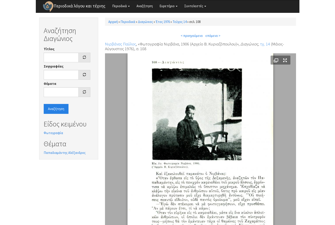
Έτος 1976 (163, 22)
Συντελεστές (195, 6)
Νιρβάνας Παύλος (120, 44)
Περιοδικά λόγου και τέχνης (79, 6)
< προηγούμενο (192, 36)
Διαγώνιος (145, 22)
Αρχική (113, 22)
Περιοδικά (121, 6)
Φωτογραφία (53, 133)
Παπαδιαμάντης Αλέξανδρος (65, 153)
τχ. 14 (265, 44)
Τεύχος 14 (180, 22)
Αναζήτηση (145, 6)
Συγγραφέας (54, 66)
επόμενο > (212, 36)
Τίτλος (49, 49)
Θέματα (50, 83)
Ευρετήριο (169, 6)
